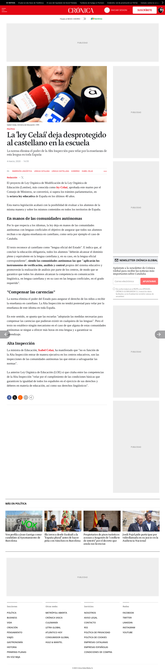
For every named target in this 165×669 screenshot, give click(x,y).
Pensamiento (14, 632)
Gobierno (75, 171)
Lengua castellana (60, 171)
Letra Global (53, 627)
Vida (9, 622)
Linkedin (128, 622)
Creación (12, 627)
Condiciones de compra (98, 652)
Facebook (128, 612)
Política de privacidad (97, 632)
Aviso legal (90, 617)
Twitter (127, 617)
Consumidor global (57, 637)
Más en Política (15, 503)
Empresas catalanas (96, 642)
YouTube (128, 632)
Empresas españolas (96, 647)
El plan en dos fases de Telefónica (31, 3)
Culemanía (52, 622)
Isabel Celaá (87, 171)
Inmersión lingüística (22, 171)
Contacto (90, 622)
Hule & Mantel (54, 642)
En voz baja (13, 656)
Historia (12, 647)
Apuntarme (149, 281)
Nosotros (90, 612)
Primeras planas (16, 652)
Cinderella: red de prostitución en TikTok (122, 3)
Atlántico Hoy (54, 632)
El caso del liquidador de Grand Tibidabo (62, 3)
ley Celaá (61, 187)
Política (11, 129)
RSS (86, 627)
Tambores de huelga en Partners (92, 3)
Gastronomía (15, 642)
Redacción (12, 177)
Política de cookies (95, 637)
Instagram (129, 627)
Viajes (10, 637)
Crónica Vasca (54, 617)
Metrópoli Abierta (56, 612)
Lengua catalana (42, 171)
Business (12, 617)
